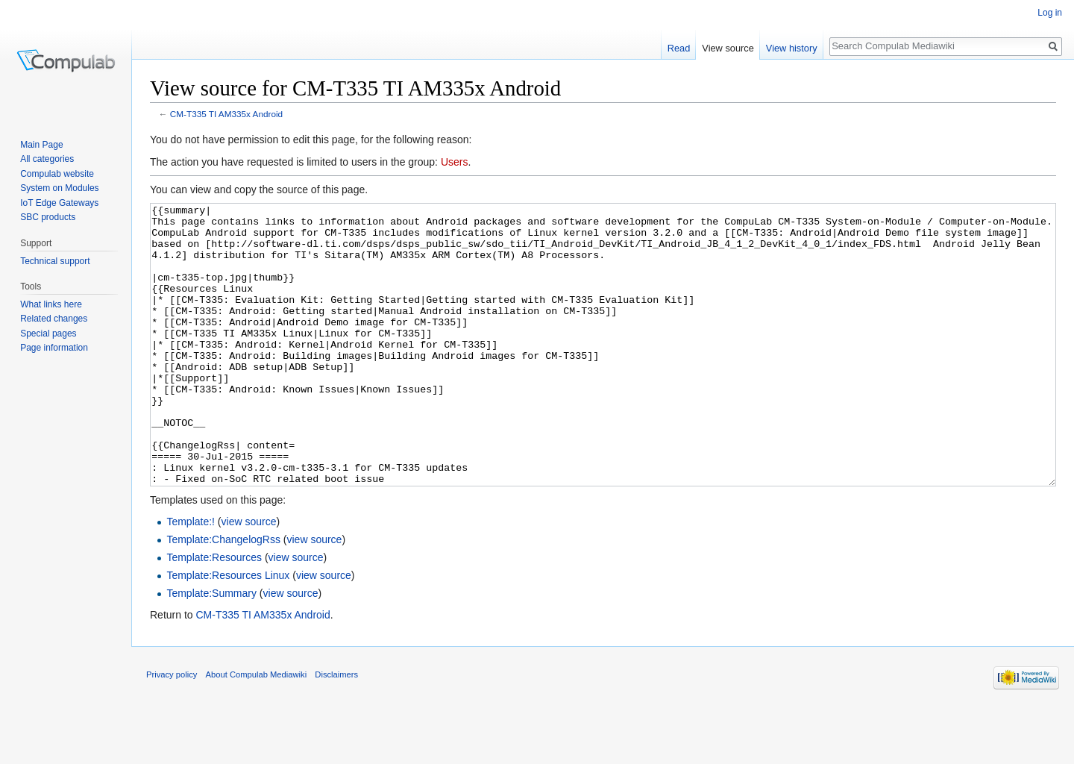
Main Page (41, 145)
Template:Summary (211, 649)
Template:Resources (214, 613)
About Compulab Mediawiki (256, 730)
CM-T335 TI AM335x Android (226, 114)
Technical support (55, 261)
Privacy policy (171, 730)
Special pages (48, 333)
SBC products (47, 217)
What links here (51, 304)
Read (679, 48)
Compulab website (57, 174)
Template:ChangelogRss (223, 595)
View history (791, 48)
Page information (54, 347)
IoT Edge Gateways (59, 203)
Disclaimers (336, 730)
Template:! (190, 577)
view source (249, 577)
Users (454, 162)
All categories (47, 159)
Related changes (53, 318)
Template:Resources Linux (227, 631)
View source (727, 48)
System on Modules (59, 188)
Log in (1049, 12)
